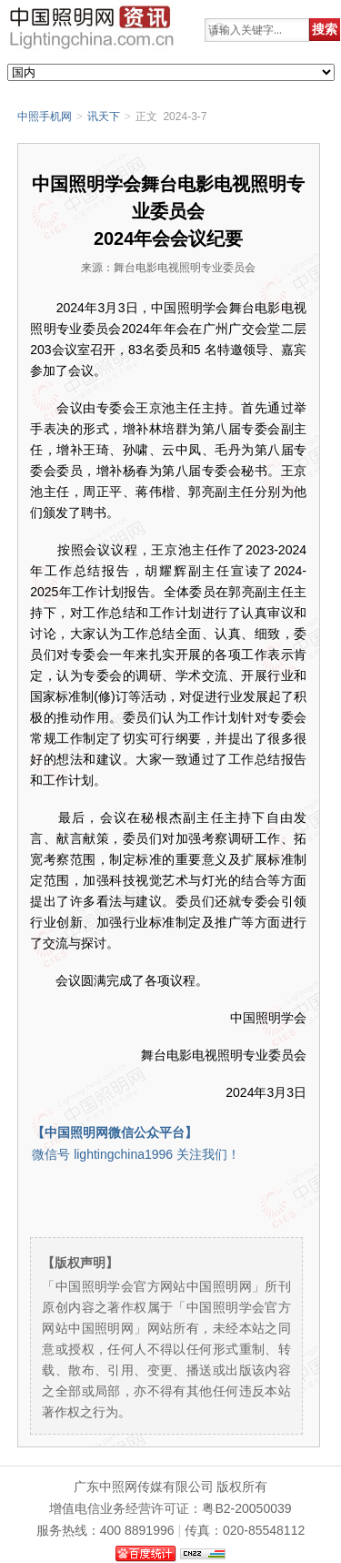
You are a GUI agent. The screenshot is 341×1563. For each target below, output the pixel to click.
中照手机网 (44, 116)
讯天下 (103, 116)
